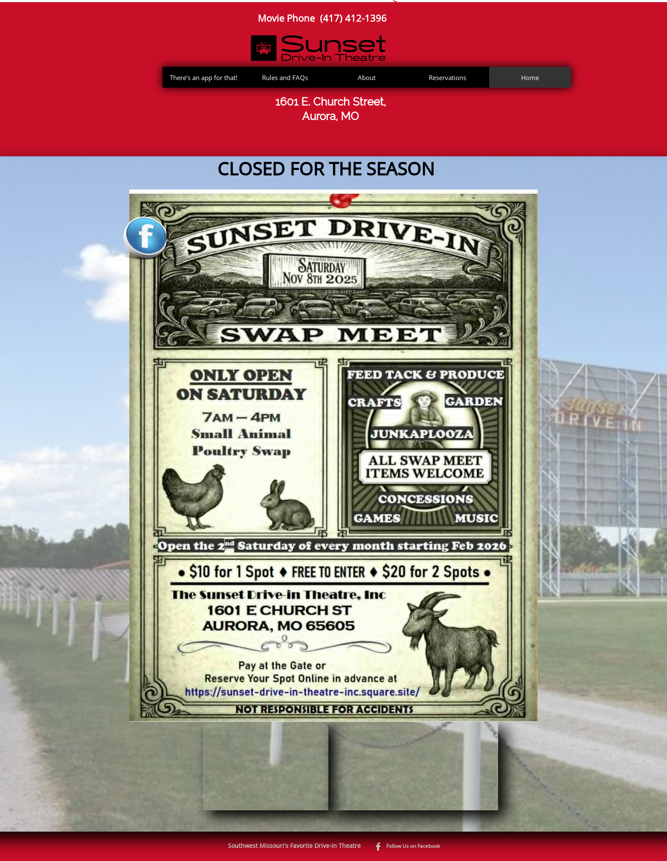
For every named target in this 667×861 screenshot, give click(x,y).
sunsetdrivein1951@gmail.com (504, 9)
